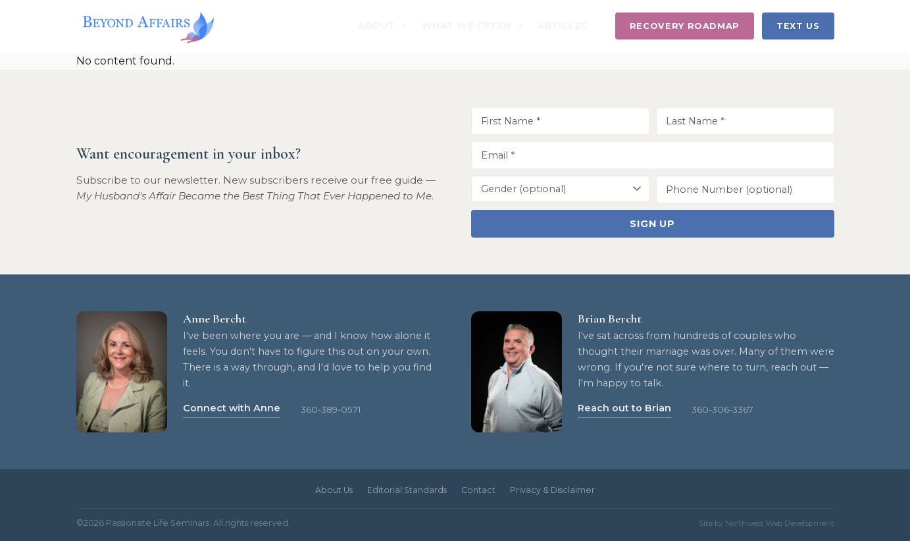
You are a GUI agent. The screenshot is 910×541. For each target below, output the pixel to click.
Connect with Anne (231, 408)
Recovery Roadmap (685, 26)
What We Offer (472, 26)
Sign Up (652, 224)
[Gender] (560, 189)
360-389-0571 (331, 409)
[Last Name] (745, 121)
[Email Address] (652, 155)
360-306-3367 (722, 409)
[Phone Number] (745, 189)
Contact (478, 490)
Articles (562, 26)
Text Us (797, 26)
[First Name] (560, 121)
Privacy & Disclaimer (552, 490)
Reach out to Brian (624, 408)
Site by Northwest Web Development (766, 523)
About (383, 26)
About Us (334, 490)
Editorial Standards (407, 490)
